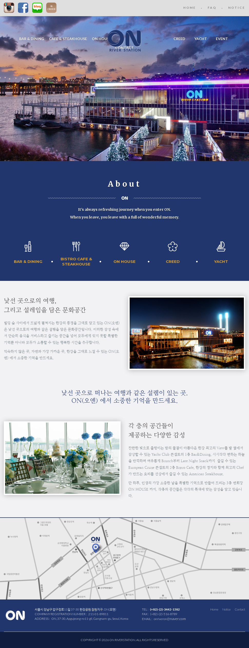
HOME (189, 7)
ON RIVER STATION (124, 41)
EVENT (222, 38)
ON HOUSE (101, 38)
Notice (226, 609)
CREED (51, 7)
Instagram (9, 7)
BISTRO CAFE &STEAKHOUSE (76, 261)
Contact (240, 609)
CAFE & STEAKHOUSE (68, 38)
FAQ (212, 7)
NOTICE (236, 7)
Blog (37, 7)
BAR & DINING (31, 38)
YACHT (200, 38)
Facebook (23, 7)
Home (214, 609)
